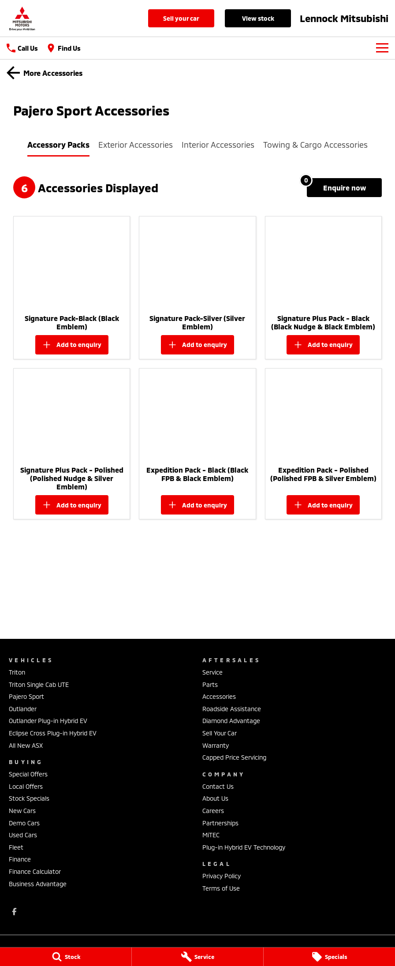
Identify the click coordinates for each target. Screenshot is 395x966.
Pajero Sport (26, 696)
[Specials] (329, 956)
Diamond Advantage (231, 720)
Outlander (23, 708)
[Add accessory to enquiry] (71, 344)
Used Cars (23, 835)
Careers (213, 810)
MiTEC (211, 835)
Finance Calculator (35, 871)
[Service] (197, 956)
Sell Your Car (181, 18)
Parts (210, 684)
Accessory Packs (58, 144)
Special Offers (28, 774)
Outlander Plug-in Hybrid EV (48, 720)
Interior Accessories (218, 144)
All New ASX (26, 745)
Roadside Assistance (231, 708)
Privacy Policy (221, 876)
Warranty (215, 745)
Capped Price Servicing (234, 757)
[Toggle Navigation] (382, 48)
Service (212, 672)
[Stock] (65, 956)
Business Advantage (38, 884)
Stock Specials (29, 798)
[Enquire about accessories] (344, 187)
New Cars (22, 810)
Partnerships (220, 823)
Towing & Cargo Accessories (315, 144)
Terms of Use (221, 888)
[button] (72, 263)
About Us (215, 798)
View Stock (258, 18)
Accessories (219, 696)
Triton (17, 672)
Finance (20, 859)
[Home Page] (22, 18)
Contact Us (218, 786)
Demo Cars (24, 823)
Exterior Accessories (135, 144)
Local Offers (26, 786)
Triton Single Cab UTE (39, 684)
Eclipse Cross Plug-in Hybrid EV (53, 733)
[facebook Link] (14, 911)
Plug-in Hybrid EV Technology (243, 847)
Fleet (16, 847)
